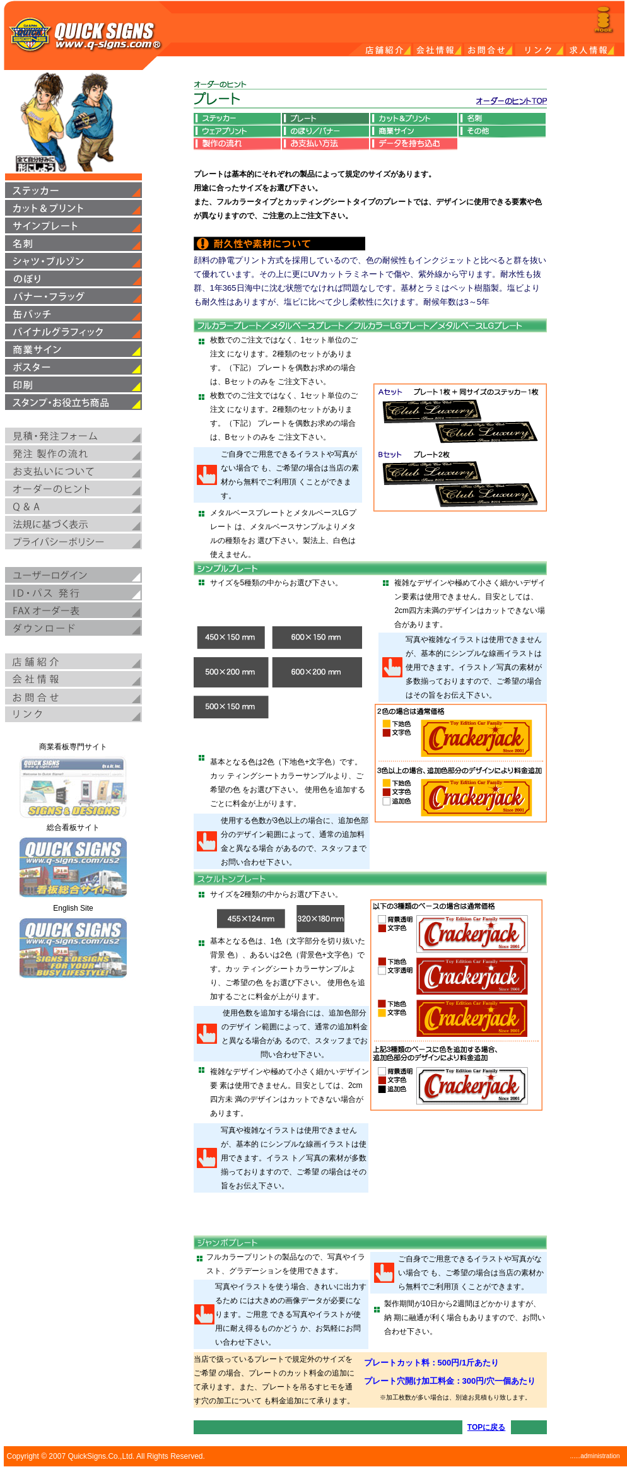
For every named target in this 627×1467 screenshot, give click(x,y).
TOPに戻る (486, 1427)
